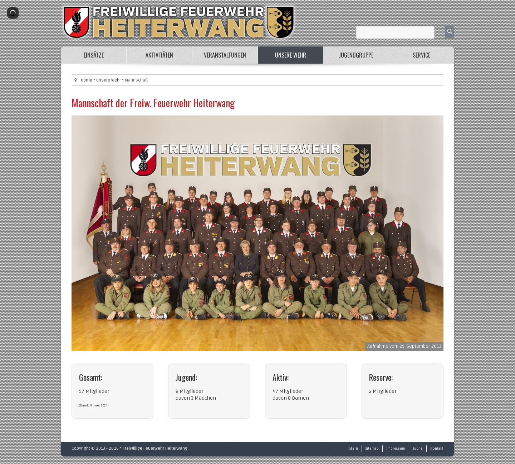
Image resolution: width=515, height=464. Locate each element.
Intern (353, 448)
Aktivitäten (159, 55)
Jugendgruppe (356, 55)
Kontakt (436, 448)
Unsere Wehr (290, 55)
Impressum (395, 448)
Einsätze (94, 55)
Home (86, 80)
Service (421, 55)
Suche (418, 448)
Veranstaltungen (225, 55)
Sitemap (372, 448)
